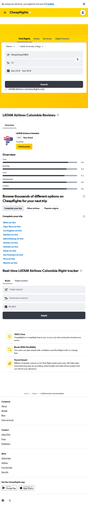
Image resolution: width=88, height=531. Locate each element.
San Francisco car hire (13, 255)
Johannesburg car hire (13, 239)
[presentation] (58, 115)
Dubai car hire (9, 251)
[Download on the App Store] (26, 487)
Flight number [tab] (21, 281)
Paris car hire (9, 259)
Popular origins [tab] (51, 208)
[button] (84, 4)
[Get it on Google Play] (9, 487)
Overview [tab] (9, 125)
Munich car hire (10, 263)
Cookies (50, 4)
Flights (34, 394)
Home (26, 394)
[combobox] (11, 46)
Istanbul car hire (10, 234)
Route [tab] (7, 281)
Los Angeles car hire (12, 230)
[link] (24, 146)
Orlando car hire (10, 247)
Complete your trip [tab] (13, 208)
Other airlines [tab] (33, 208)
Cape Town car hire (12, 226)
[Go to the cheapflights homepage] (20, 12)
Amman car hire (10, 243)
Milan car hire (9, 222)
